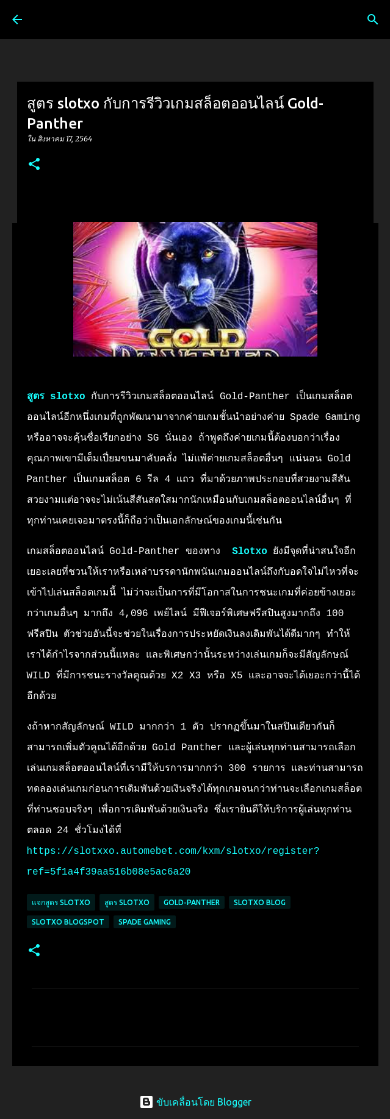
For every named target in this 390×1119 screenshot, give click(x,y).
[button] (34, 165)
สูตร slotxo (56, 396)
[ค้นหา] (373, 19)
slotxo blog (260, 902)
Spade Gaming (144, 922)
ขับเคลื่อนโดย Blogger (195, 1101)
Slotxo (249, 551)
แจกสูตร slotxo (61, 902)
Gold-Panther (192, 902)
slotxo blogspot (68, 922)
